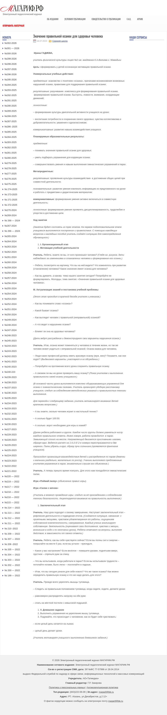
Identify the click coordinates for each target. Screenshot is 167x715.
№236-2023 (11, 393)
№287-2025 (11, 121)
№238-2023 (11, 382)
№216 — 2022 (12, 497)
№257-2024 (11, 278)
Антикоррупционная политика (102, 687)
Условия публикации (75, 19)
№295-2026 (11, 79)
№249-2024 (11, 319)
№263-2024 (11, 246)
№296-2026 (11, 74)
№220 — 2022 (12, 476)
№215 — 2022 (12, 502)
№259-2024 (11, 267)
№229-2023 (11, 434)
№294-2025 (11, 85)
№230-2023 (11, 424)
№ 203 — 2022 (12, 560)
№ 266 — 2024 (12, 231)
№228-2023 (11, 440)
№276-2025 (11, 178)
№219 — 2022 (12, 481)
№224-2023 (11, 455)
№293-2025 (11, 90)
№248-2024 (11, 325)
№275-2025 (11, 184)
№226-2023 (11, 445)
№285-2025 (11, 132)
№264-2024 (11, 241)
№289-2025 (11, 111)
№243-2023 (11, 351)
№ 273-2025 (11, 194)
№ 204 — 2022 (12, 554)
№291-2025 (11, 100)
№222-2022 (11, 466)
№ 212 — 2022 (12, 518)
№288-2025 (11, 116)
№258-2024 (11, 272)
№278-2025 (11, 168)
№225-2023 (11, 450)
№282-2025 (11, 147)
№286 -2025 (11, 126)
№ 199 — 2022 (12, 575)
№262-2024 (11, 252)
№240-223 (10, 372)
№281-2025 (11, 152)
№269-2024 (11, 215)
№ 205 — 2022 (12, 549)
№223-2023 (11, 460)
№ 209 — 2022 (12, 533)
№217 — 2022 (12, 486)
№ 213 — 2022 (12, 513)
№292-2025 (11, 95)
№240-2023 (11, 366)
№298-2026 (11, 64)
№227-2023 (11, 429)
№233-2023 (11, 408)
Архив (140, 19)
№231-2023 (11, 419)
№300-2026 (11, 53)
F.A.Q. (129, 19)
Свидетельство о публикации (106, 19)
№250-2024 (11, 314)
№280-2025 (11, 158)
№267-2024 (11, 225)
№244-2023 (11, 346)
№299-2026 (11, 58)
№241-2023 (11, 361)
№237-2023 (11, 387)
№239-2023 (11, 377)
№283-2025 (11, 142)
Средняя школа (59, 41)
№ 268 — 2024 (12, 220)
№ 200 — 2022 (12, 570)
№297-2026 (11, 69)
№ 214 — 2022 (12, 507)
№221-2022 (11, 471)
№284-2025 (11, 137)
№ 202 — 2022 (12, 565)
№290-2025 (11, 105)
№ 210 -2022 (11, 528)
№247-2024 (11, 330)
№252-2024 (11, 304)
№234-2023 (11, 403)
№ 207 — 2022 (12, 539)
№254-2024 (11, 293)
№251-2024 (11, 309)
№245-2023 (11, 340)
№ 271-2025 (11, 199)
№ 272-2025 (11, 205)
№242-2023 (11, 356)
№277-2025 (11, 173)
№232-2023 (11, 413)
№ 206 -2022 (11, 544)
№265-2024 (11, 236)
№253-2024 (11, 299)
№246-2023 (11, 335)
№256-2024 (11, 283)
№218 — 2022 (12, 492)
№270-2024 (11, 210)
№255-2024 (11, 288)
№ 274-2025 (11, 189)
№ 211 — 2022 (12, 523)
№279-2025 (11, 163)
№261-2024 (11, 257)
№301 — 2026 (12, 48)
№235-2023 (11, 398)
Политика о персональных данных (67, 687)
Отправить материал (13, 25)
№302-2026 (11, 43)
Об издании (52, 19)
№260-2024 (11, 262)
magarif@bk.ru (106, 692)
